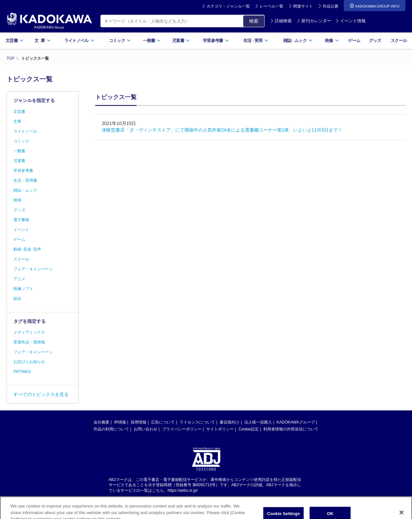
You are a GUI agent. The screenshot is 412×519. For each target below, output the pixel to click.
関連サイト (303, 6)
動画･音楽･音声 (27, 249)
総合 (17, 298)
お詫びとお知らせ (29, 362)
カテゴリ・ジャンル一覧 (228, 6)
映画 (17, 200)
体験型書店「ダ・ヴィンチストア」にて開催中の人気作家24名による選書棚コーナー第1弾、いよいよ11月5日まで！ (222, 130)
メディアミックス (29, 332)
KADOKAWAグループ (295, 422)
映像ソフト (23, 288)
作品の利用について (111, 429)
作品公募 (330, 6)
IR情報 (120, 422)
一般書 (152, 40)
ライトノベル (79, 40)
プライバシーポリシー (182, 429)
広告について (163, 422)
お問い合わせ (145, 429)
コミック (120, 40)
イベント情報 (351, 20)
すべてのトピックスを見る (41, 394)
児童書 (181, 40)
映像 (332, 40)
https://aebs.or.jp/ (183, 490)
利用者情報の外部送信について (290, 429)
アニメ (19, 279)
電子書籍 (21, 220)
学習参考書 (216, 40)
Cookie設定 (249, 429)
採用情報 (138, 422)
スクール (399, 40)
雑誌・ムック (25, 190)
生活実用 (256, 40)
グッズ (375, 40)
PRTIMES (22, 371)
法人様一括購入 (258, 422)
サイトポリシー (220, 429)
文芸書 (15, 40)
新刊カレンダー (314, 20)
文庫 (17, 121)
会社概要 (101, 422)
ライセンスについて (197, 422)
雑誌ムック (298, 40)
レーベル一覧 (271, 6)
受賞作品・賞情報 (29, 342)
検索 (253, 21)
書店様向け (229, 422)
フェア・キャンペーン (33, 269)
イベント (21, 229)
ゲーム (354, 40)
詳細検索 (281, 20)
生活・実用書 (25, 180)
